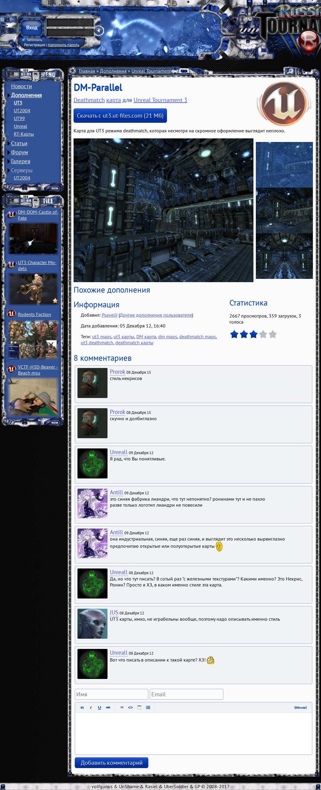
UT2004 (22, 110)
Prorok (117, 371)
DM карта (146, 336)
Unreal (20, 126)
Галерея (20, 161)
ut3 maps (101, 336)
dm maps (167, 336)
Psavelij (109, 315)
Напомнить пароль (63, 44)
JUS (114, 612)
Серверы (22, 170)
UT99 (19, 118)
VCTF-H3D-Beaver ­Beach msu (38, 370)
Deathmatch (89, 100)
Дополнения (26, 95)
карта (113, 100)
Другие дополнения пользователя (156, 315)
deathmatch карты (134, 342)
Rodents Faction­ (34, 314)
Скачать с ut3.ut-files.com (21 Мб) (120, 115)
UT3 (18, 103)
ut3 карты (124, 336)
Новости (21, 86)
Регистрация (34, 44)
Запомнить (32, 40)
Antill (116, 492)
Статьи (19, 143)
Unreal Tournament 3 (153, 71)
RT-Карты (24, 134)
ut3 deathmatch (97, 342)
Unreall (119, 452)
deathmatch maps (197, 336)
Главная (87, 71)
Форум (19, 152)
